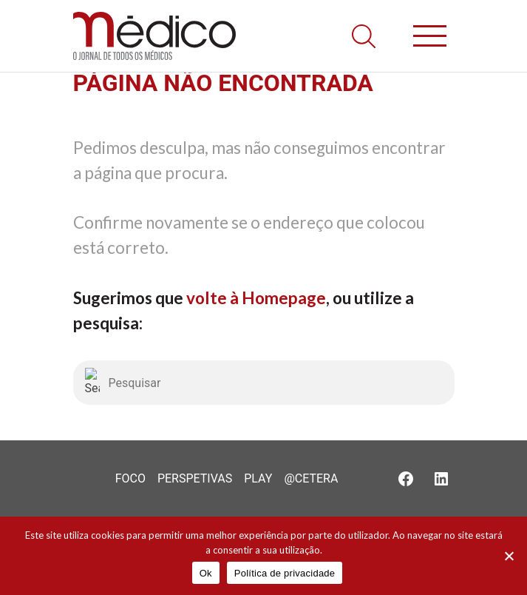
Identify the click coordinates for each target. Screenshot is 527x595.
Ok (206, 573)
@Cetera (311, 478)
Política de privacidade (285, 573)
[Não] (508, 555)
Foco (130, 478)
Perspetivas (194, 478)
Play (258, 478)
